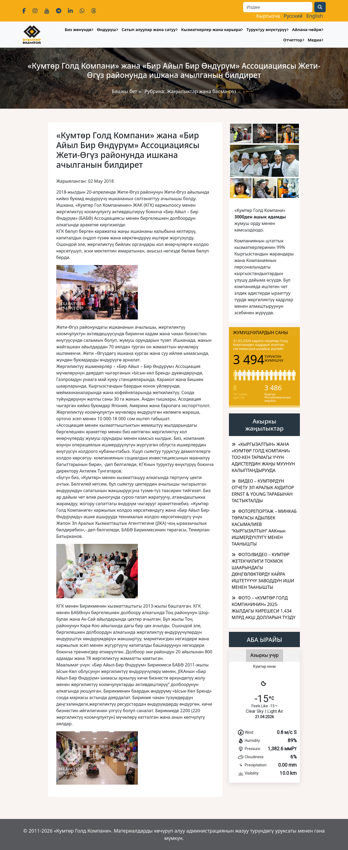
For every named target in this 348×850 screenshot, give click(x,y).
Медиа (314, 39)
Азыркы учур (264, 655)
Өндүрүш (106, 29)
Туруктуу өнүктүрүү (267, 29)
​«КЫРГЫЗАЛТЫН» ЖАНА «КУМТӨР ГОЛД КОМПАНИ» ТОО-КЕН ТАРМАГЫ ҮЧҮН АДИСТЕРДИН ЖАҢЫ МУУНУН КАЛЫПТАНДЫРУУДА (263, 457)
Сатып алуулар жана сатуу (149, 29)
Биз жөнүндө (78, 29)
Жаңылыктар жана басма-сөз (201, 91)
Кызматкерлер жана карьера (211, 29)
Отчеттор (292, 39)
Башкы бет (125, 91)
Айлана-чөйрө (306, 29)
